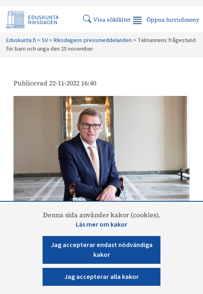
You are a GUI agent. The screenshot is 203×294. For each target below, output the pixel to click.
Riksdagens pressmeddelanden (93, 40)
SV (45, 40)
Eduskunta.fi (21, 40)
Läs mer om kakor (101, 224)
